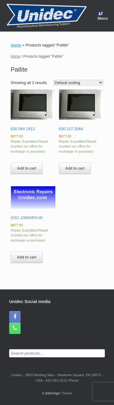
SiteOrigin (52, 393)
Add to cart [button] (26, 168)
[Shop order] (78, 83)
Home (16, 45)
